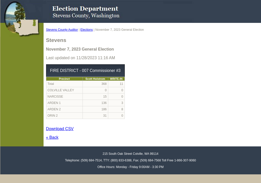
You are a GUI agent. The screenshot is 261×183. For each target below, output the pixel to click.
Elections (86, 30)
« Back (52, 137)
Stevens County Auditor (62, 30)
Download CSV (60, 129)
